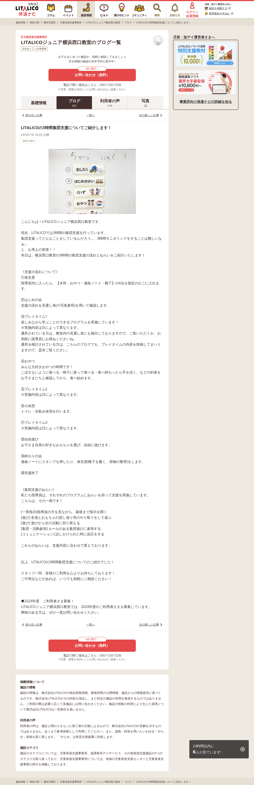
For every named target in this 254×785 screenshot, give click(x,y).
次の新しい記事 (149, 115)
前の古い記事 (33, 115)
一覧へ (90, 115)
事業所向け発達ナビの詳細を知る (206, 101)
